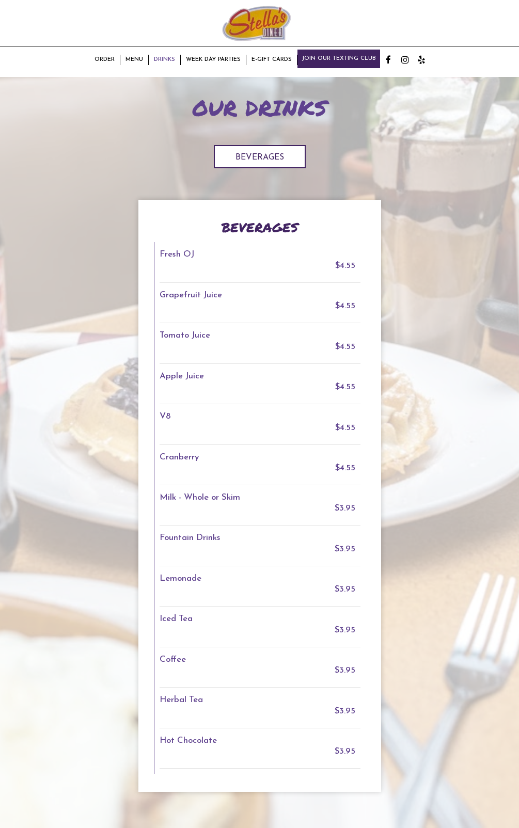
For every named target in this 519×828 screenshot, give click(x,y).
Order (105, 59)
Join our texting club (339, 58)
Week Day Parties (213, 59)
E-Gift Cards (271, 59)
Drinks (164, 59)
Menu (134, 59)
